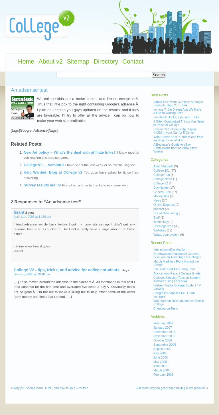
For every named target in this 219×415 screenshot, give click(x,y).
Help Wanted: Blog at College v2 (53, 172)
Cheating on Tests (165, 308)
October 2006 (162, 340)
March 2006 (161, 370)
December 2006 (164, 331)
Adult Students (163, 166)
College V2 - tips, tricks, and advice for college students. (67, 270)
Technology (161, 221)
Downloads (161, 187)
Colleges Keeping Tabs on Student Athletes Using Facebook (176, 279)
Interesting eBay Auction (169, 249)
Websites (159, 230)
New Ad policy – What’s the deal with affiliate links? (70, 152)
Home (26, 61)
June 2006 (160, 357)
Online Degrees (164, 204)
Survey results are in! (42, 185)
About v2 (50, 61)
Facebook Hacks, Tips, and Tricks (176, 117)
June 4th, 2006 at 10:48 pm (32, 274)
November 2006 (164, 336)
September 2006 (164, 344)
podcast (158, 209)
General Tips (162, 192)
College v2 (160, 183)
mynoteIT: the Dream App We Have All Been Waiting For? (177, 111)
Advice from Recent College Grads (176, 273)
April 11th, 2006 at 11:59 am (32, 216)
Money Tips (161, 196)
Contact (132, 61)
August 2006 (162, 349)
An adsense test (29, 90)
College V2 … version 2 (44, 165)
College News (162, 179)
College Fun (161, 174)
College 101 (161, 170)
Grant (19, 212)
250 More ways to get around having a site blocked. (171, 388)
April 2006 (160, 366)
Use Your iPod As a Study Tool (174, 269)
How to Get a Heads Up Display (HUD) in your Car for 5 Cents (174, 130)
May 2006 (160, 361)
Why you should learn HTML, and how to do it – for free (50, 388)
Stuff (156, 217)
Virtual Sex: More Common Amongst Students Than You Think (178, 103)
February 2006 (163, 374)
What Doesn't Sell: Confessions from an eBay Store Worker (178, 138)
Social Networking (165, 213)
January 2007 (162, 327)
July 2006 (160, 353)
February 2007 (163, 323)
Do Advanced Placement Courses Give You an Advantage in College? (177, 255)
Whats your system (166, 234)
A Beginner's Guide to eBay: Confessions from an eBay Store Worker (175, 148)
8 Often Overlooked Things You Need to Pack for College (178, 123)
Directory (106, 61)
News (157, 200)
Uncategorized (163, 226)
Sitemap (78, 61)
